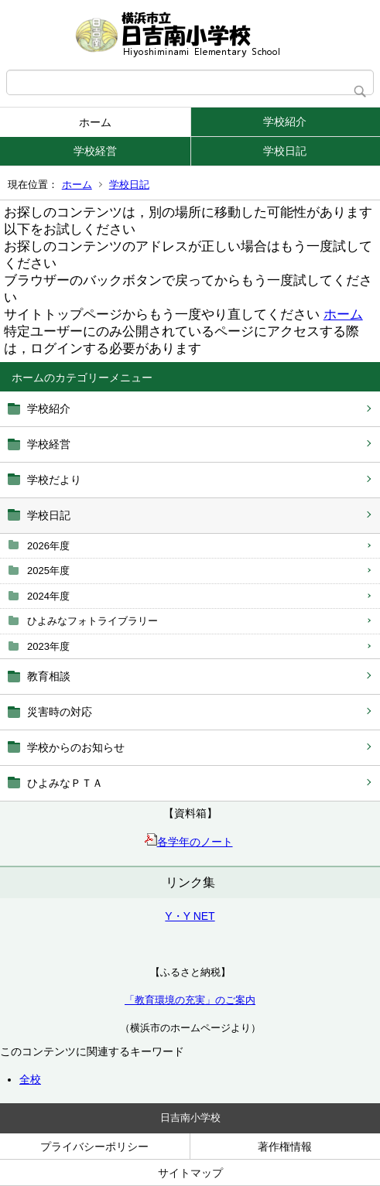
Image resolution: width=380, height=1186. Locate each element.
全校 (30, 1079)
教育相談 (48, 676)
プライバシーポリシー (94, 1146)
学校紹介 (284, 121)
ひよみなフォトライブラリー (92, 621)
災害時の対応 (59, 712)
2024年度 (48, 596)
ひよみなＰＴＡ (65, 783)
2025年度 (48, 570)
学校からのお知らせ (76, 747)
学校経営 (95, 151)
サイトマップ (190, 1173)
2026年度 (48, 546)
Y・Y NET (189, 916)
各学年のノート (189, 842)
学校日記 (284, 151)
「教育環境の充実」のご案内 (190, 1000)
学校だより (54, 479)
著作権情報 (285, 1146)
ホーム (95, 122)
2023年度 (48, 646)
